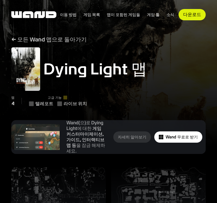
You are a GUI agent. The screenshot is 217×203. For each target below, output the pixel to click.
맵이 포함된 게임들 (123, 14)
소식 (170, 14)
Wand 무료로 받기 (178, 137)
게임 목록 (91, 14)
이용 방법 (68, 14)
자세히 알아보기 (132, 137)
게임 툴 (153, 14)
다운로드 (192, 14)
